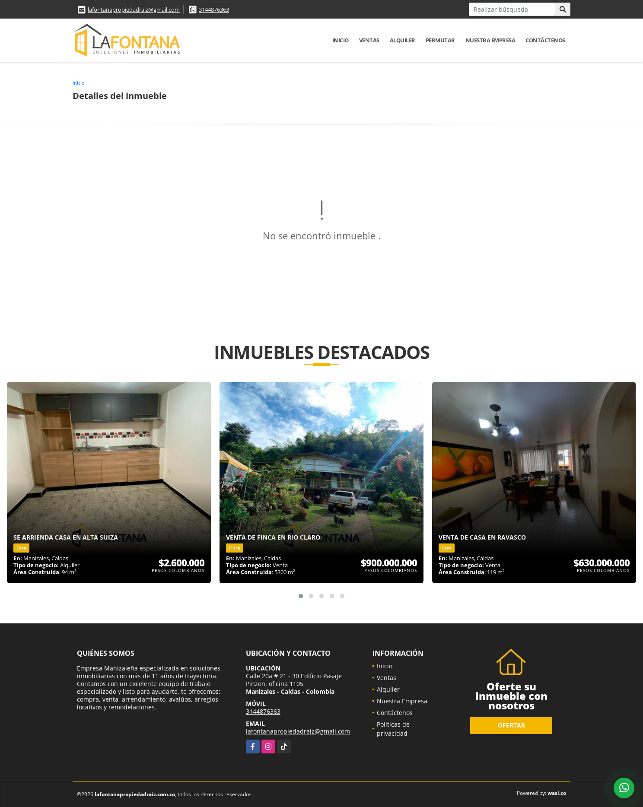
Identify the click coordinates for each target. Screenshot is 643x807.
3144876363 (214, 9)
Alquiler (402, 40)
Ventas (369, 40)
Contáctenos (545, 40)
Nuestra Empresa (490, 40)
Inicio (340, 40)
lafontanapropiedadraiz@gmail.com (134, 9)
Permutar (440, 40)
